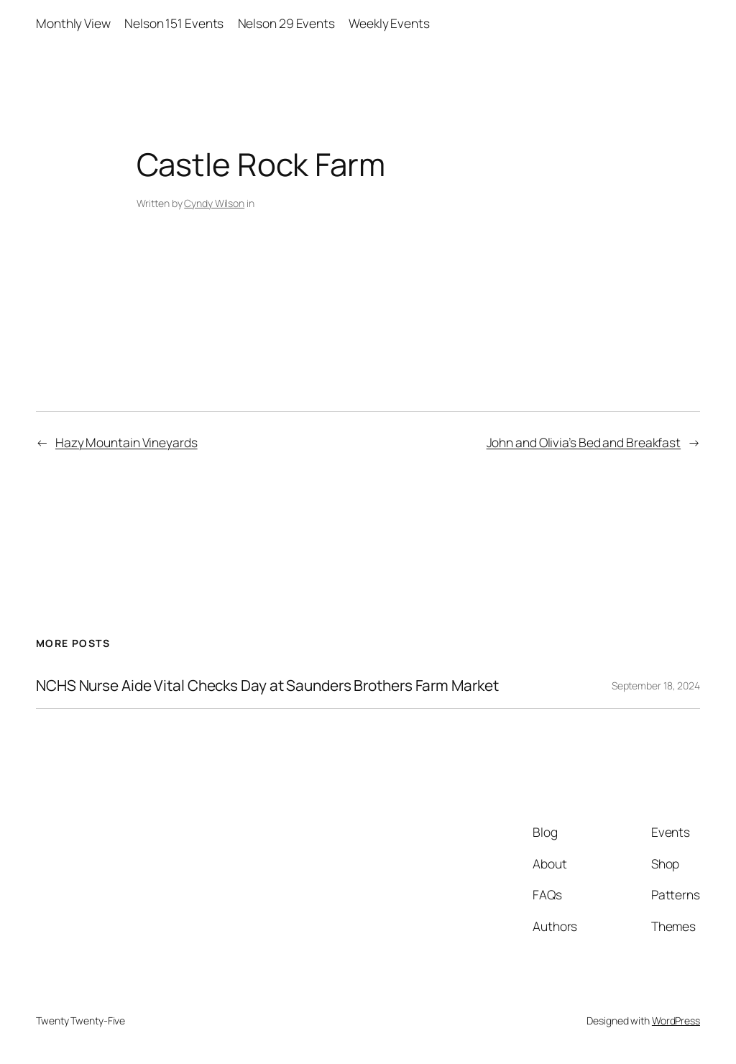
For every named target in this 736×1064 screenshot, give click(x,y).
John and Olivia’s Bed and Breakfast (584, 442)
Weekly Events (389, 23)
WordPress (676, 1020)
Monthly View (73, 23)
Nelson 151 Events (174, 23)
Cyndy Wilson (214, 203)
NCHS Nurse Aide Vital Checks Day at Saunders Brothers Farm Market (267, 685)
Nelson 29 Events (286, 23)
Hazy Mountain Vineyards (126, 442)
